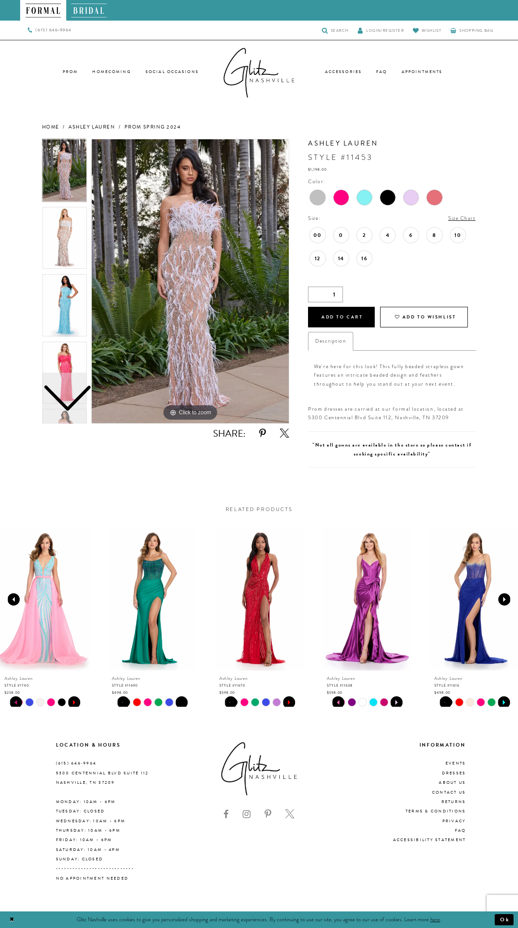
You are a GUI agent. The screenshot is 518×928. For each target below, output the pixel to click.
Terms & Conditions (436, 811)
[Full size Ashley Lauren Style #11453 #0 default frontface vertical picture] (190, 281)
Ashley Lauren (91, 127)
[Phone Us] (49, 30)
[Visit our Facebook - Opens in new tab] (226, 814)
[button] (380, 30)
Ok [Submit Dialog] (505, 919)
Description (330, 341)
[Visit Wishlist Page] (427, 30)
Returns (453, 802)
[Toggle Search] (335, 30)
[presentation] (45, 599)
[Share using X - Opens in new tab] (284, 433)
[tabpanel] (190, 281)
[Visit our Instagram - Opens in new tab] (247, 814)
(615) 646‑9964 (76, 763)
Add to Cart (342, 317)
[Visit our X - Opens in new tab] (290, 814)
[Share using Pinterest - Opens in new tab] (262, 433)
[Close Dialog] (11, 919)
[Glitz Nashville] (259, 73)
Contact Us (449, 792)
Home (51, 127)
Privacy (454, 821)
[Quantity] (325, 294)
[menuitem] (43, 10)
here (435, 919)
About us (452, 782)
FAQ (460, 830)
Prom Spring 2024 (152, 127)
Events (455, 763)
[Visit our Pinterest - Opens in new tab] (268, 814)
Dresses (454, 773)
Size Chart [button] (461, 218)
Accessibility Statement (429, 840)
